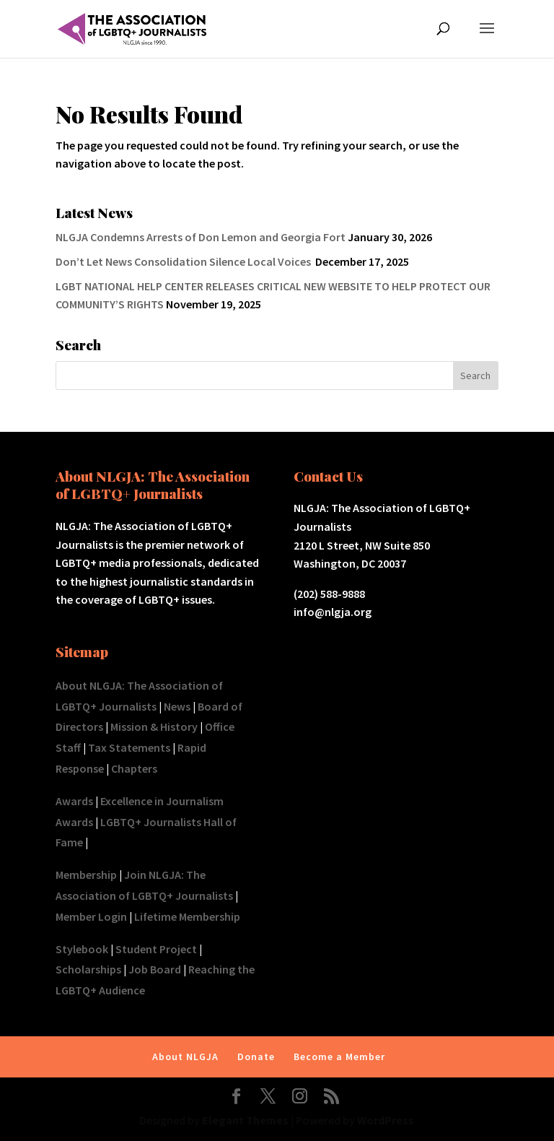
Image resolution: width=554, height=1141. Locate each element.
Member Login (91, 916)
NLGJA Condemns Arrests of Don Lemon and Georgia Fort (201, 237)
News (177, 706)
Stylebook (82, 949)
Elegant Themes (245, 1120)
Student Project (156, 949)
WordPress (385, 1120)
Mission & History (154, 726)
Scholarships (88, 969)
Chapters (134, 768)
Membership (86, 874)
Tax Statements (129, 747)
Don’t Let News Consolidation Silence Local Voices (184, 261)
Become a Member (339, 1056)
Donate (256, 1056)
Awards (74, 801)
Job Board (154, 969)
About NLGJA (185, 1056)
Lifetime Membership (187, 916)
